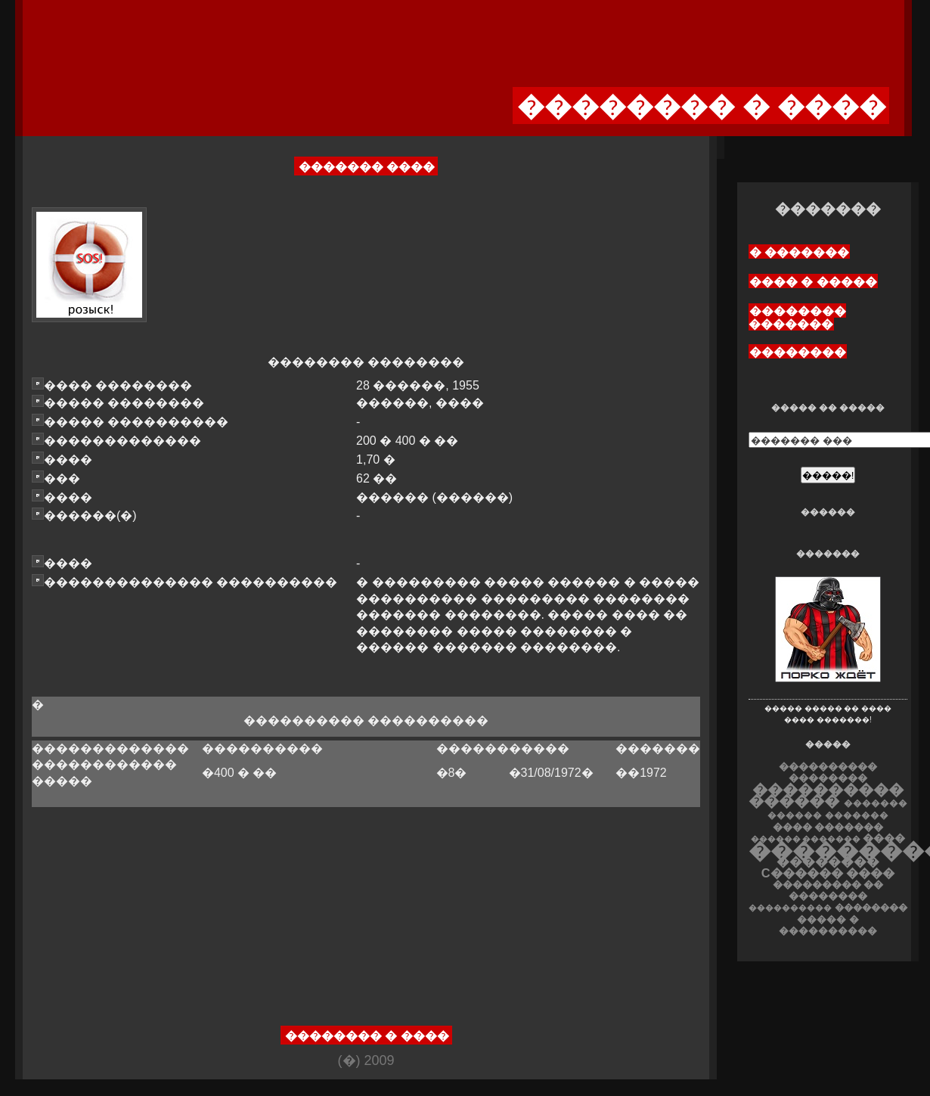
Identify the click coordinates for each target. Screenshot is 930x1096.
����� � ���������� (828, 925)
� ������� (799, 252)
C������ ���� (827, 873)
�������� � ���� (367, 1035)
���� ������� (828, 827)
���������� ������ (826, 795)
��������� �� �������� (828, 890)
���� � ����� (813, 281)
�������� (797, 352)
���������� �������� (828, 772)
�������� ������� (797, 318)
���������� (790, 907)
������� (856, 815)
